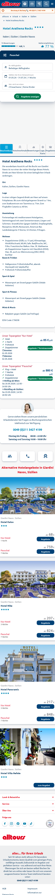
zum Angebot (44, 785)
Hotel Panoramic (10, 689)
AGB (4, 888)
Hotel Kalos (7, 521)
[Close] (52, 10)
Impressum (32, 888)
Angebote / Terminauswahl (40, 348)
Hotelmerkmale (20, 148)
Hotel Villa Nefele (10, 773)
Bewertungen (33, 148)
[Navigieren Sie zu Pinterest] (18, 823)
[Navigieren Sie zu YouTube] (24, 823)
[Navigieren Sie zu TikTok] (31, 823)
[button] (27, 797)
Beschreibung (6, 148)
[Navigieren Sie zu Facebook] (4, 823)
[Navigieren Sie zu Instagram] (11, 823)
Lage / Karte (43, 150)
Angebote (50, 148)
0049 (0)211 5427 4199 (27, 429)
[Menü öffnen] (52, 4)
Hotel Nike (6, 605)
